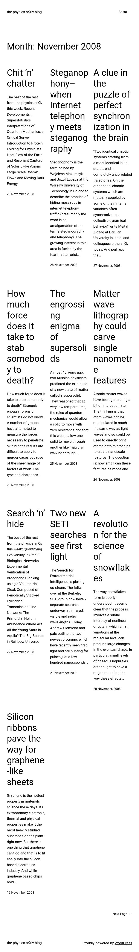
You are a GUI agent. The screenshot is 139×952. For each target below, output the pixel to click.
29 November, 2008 (20, 194)
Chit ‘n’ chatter (21, 78)
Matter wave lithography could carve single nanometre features (112, 337)
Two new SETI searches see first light (68, 535)
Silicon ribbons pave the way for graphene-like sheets (25, 749)
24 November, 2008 (107, 479)
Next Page (122, 914)
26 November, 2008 (20, 485)
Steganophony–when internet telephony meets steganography (69, 110)
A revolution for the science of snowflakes (111, 546)
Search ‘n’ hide (26, 518)
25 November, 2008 (63, 464)
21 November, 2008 (63, 673)
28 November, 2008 (63, 265)
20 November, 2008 (107, 689)
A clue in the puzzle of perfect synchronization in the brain (111, 105)
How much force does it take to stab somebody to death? (26, 337)
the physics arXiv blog (24, 12)
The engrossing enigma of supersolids (68, 326)
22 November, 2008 (20, 652)
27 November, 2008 (107, 266)
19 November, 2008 (20, 893)
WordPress (123, 943)
